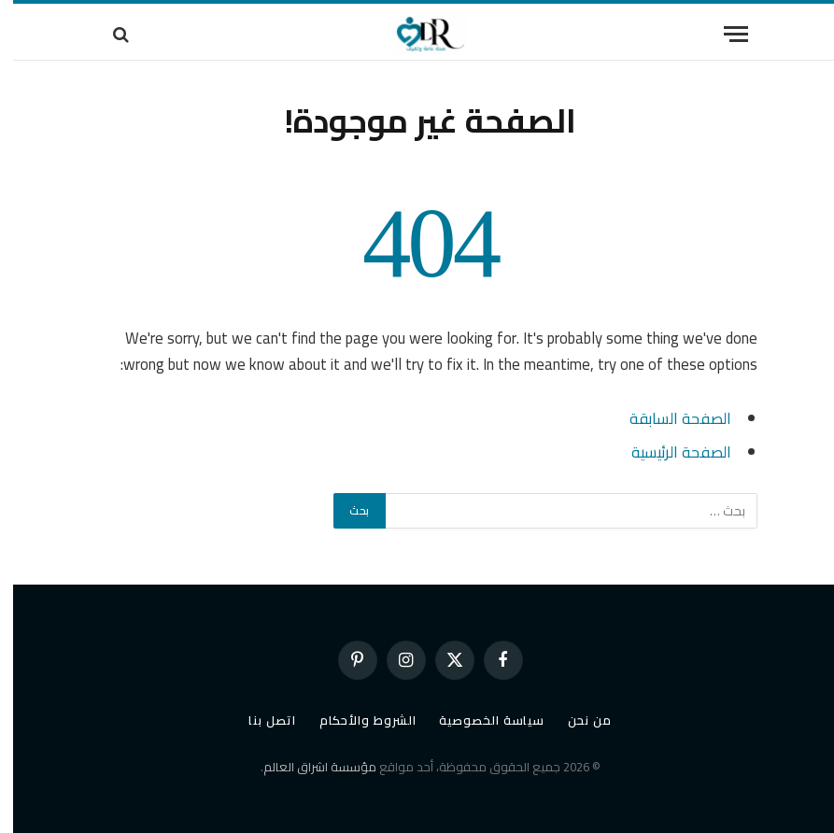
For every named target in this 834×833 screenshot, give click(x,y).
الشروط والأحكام (354, 720)
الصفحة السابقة (667, 417)
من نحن (576, 720)
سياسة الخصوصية (478, 720)
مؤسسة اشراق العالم (306, 766)
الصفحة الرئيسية (668, 451)
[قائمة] (723, 34)
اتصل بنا (258, 720)
